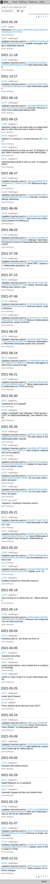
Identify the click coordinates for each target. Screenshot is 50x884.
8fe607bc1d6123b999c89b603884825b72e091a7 (24, 435)
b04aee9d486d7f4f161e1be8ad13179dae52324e (24, 182)
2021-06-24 (9, 353)
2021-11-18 (9, 55)
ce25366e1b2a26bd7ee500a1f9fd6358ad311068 (24, 64)
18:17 (4, 789)
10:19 (4, 486)
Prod (14, 2)
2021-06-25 (9, 331)
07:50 (4, 806)
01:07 (4, 103)
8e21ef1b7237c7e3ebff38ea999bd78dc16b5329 (24, 319)
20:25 (4, 703)
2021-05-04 (9, 631)
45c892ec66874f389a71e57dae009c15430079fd (24, 340)
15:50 (4, 445)
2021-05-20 (9, 548)
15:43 (4, 459)
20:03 (4, 136)
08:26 (4, 280)
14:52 (4, 595)
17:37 (4, 566)
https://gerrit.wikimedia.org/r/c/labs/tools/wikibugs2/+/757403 (24, 31)
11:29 (4, 674)
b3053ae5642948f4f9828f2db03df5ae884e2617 (24, 217)
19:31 (4, 159)
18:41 (4, 258)
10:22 (4, 473)
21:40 (4, 60)
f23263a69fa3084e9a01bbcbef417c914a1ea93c (24, 305)
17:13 (4, 842)
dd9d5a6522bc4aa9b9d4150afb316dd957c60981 (24, 477)
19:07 (4, 662)
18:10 (4, 828)
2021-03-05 (9, 758)
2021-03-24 (9, 715)
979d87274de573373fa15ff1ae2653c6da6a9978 (24, 521)
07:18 (4, 301)
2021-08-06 (9, 208)
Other (42, 2)
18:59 (4, 552)
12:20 (4, 614)
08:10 (4, 358)
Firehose (33, 2)
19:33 (4, 147)
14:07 (4, 27)
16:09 (4, 213)
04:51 (4, 531)
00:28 (4, 863)
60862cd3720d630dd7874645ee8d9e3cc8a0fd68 (24, 724)
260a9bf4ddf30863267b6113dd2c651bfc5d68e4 (24, 107)
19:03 (4, 178)
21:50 (4, 124)
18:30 (4, 636)
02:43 (4, 500)
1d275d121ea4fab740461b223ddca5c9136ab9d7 (24, 239)
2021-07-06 (9, 296)
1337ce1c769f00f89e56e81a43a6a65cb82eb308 (24, 810)
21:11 (4, 763)
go (22, 11)
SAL (5, 1)
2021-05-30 (9, 396)
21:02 (4, 379)
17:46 (4, 235)
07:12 (4, 315)
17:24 (4, 578)
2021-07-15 (9, 275)
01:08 (4, 410)
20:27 (4, 693)
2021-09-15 (9, 119)
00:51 (4, 741)
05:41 (4, 401)
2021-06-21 (9, 374)
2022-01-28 (9, 22)
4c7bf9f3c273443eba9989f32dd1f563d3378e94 (24, 42)
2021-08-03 (9, 230)
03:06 (4, 720)
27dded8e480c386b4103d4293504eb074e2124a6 (24, 196)
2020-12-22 (9, 858)
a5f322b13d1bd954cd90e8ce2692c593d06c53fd (24, 463)
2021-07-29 (9, 253)
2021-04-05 (9, 648)
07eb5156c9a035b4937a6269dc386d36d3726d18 (24, 846)
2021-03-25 (9, 688)
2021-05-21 (9, 512)
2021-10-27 (9, 76)
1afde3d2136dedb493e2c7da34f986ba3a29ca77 (24, 383)
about (44, 881)
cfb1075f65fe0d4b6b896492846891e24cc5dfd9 (24, 832)
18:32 (4, 81)
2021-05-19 (9, 590)
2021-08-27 (9, 173)
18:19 (4, 780)
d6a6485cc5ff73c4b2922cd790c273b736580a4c (24, 449)
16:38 (4, 431)
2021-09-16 (9, 98)
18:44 (4, 192)
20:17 (4, 653)
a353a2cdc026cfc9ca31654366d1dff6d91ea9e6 (24, 85)
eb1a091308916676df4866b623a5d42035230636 (24, 570)
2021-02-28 (9, 775)
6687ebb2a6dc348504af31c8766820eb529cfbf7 (24, 867)
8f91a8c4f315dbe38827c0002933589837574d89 (24, 284)
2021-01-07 (9, 823)
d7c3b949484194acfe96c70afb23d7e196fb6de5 (24, 362)
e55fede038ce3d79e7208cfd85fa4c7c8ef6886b (24, 618)
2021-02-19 (9, 802)
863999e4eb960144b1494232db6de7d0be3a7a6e (24, 535)
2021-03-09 (9, 736)
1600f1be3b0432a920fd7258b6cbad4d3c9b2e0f (24, 745)
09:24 (4, 517)
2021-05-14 (9, 609)
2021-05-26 (9, 427)
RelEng (22, 2)
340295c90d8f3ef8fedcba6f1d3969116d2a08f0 (24, 556)
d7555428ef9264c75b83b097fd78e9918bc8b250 (24, 262)
